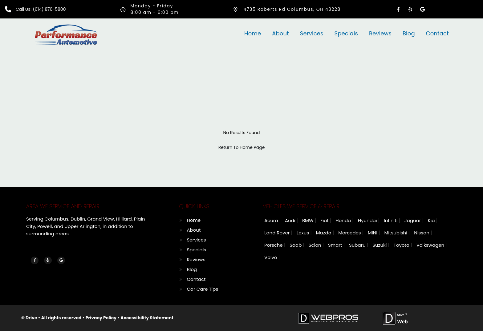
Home (252, 33)
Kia (432, 220)
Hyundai (368, 220)
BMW (308, 220)
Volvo (271, 257)
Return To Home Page (241, 147)
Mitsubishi (396, 232)
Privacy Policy (101, 318)
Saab (296, 245)
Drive (31, 318)
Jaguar (413, 220)
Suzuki (380, 245)
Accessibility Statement (146, 318)
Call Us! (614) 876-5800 (41, 9)
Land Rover (277, 232)
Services (311, 33)
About (280, 33)
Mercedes (350, 232)
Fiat (325, 220)
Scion (316, 245)
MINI (373, 232)
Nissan (422, 232)
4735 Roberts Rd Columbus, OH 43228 (292, 9)
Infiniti (391, 220)
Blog (409, 33)
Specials (346, 33)
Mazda (324, 232)
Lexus (303, 232)
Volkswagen (430, 245)
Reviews (380, 33)
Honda (343, 220)
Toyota (402, 245)
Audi (291, 220)
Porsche (274, 245)
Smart (335, 245)
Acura (271, 220)
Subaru (358, 245)
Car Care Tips (202, 289)
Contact (437, 33)
